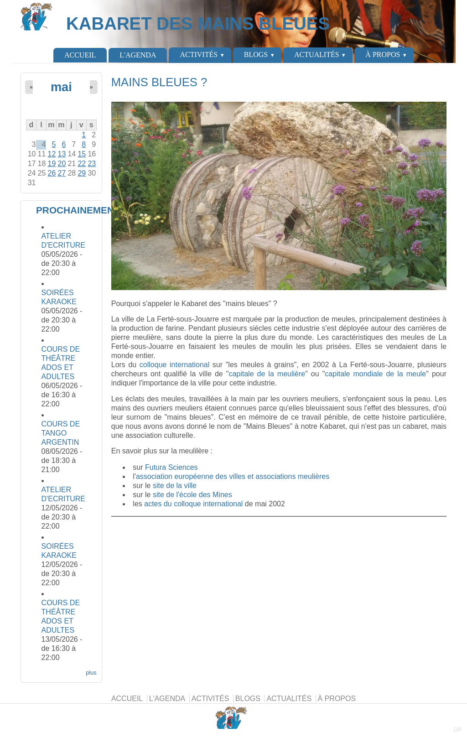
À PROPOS (382, 54)
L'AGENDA (137, 55)
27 (62, 173)
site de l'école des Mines (192, 495)
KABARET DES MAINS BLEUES (198, 23)
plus (91, 672)
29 (82, 173)
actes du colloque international (193, 504)
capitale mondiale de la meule (375, 374)
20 (62, 163)
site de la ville (175, 485)
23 (92, 163)
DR (458, 730)
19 (52, 163)
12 (52, 154)
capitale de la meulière (266, 374)
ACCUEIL (80, 55)
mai (61, 87)
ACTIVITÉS (199, 54)
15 (82, 154)
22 (82, 163)
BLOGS (256, 54)
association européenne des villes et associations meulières (232, 476)
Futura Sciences (171, 467)
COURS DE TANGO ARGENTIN (61, 433)
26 (52, 173)
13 (62, 154)
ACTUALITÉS (316, 54)
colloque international (174, 365)
